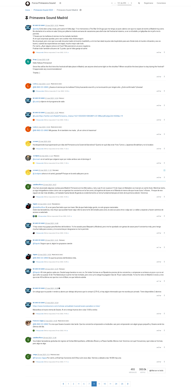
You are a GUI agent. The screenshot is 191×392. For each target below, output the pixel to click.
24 (116, 384)
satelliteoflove (38, 185)
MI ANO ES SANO (39, 25)
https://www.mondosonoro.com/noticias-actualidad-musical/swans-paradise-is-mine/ (66, 306)
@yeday (61, 25)
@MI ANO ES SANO (56, 83)
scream (35, 141)
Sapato (35, 204)
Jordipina (36, 156)
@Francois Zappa (55, 354)
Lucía (34, 84)
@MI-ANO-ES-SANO (40, 87)
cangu (35, 354)
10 (105, 384)
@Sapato (61, 240)
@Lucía (61, 98)
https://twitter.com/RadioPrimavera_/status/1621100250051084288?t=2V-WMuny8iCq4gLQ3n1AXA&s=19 (81, 116)
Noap (34, 59)
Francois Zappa (38, 321)
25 (122, 384)
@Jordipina (55, 170)
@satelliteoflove (56, 204)
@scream (56, 155)
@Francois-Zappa (40, 358)
